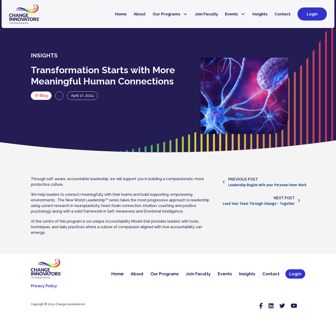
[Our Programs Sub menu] (185, 14)
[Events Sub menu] (242, 14)
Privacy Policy (44, 286)
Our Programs (166, 14)
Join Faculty (206, 14)
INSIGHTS (44, 55)
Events (231, 14)
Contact (282, 14)
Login (312, 14)
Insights (260, 14)
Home (121, 14)
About (140, 14)
